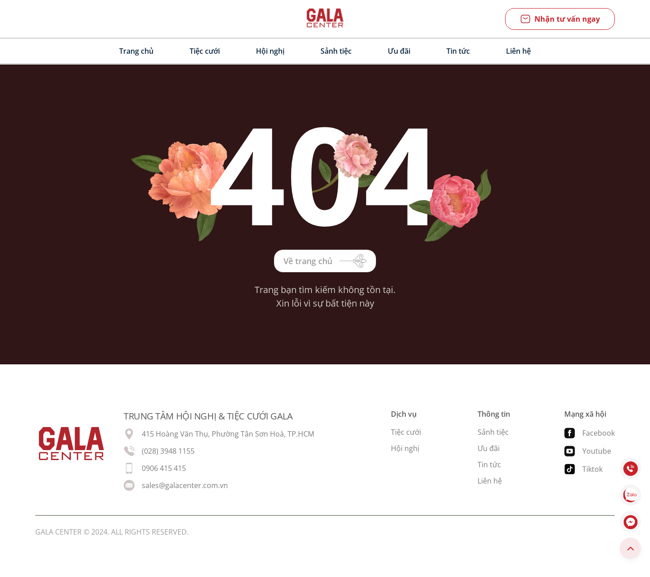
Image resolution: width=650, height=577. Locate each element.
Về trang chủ (325, 261)
